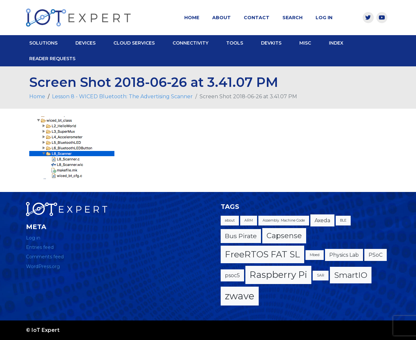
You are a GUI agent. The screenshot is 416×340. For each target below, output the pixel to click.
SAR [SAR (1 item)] (320, 275)
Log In (324, 17)
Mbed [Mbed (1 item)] (314, 255)
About (221, 17)
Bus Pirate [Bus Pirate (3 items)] (241, 236)
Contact (256, 17)
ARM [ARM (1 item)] (248, 220)
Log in (33, 238)
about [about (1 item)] (230, 220)
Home (191, 17)
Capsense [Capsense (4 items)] (284, 235)
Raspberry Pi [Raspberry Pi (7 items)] (278, 274)
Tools (234, 43)
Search (292, 17)
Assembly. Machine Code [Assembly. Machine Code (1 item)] (284, 220)
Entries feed (40, 247)
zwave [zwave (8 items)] (239, 296)
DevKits (271, 43)
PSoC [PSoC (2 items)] (376, 255)
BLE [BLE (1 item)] (343, 220)
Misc (305, 43)
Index (336, 43)
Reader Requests (52, 58)
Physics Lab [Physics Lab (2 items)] (344, 255)
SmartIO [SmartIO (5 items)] (350, 275)
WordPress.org (43, 266)
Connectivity (190, 43)
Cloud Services (134, 43)
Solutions (43, 43)
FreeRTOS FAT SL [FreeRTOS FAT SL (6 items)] (262, 254)
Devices (85, 43)
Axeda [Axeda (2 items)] (322, 220)
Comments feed (45, 257)
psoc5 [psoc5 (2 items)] (232, 275)
